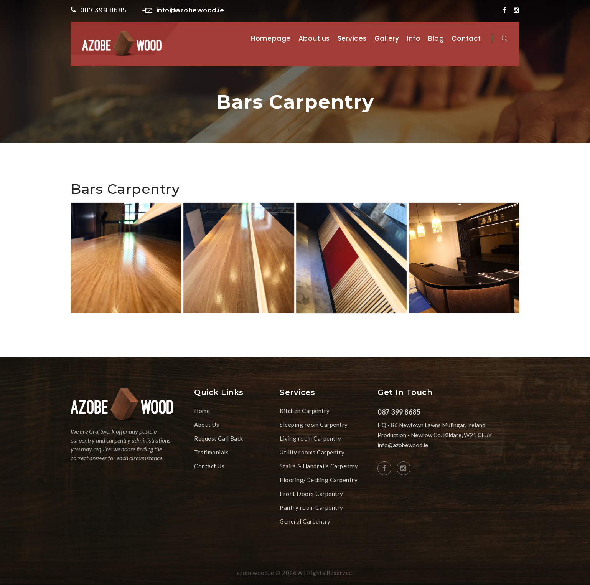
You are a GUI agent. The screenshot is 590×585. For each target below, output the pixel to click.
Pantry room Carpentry (311, 507)
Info (413, 38)
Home (202, 410)
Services (352, 38)
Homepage (270, 38)
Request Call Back (218, 438)
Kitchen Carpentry (305, 410)
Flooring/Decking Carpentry (319, 479)
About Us (206, 424)
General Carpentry (305, 521)
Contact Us (209, 466)
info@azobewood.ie (183, 10)
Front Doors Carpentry (311, 493)
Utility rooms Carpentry (312, 452)
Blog (436, 38)
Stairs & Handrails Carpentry (319, 466)
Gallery (386, 38)
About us (314, 38)
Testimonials (211, 452)
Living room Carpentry (310, 438)
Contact (466, 38)
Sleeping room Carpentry (314, 424)
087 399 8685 (99, 10)
